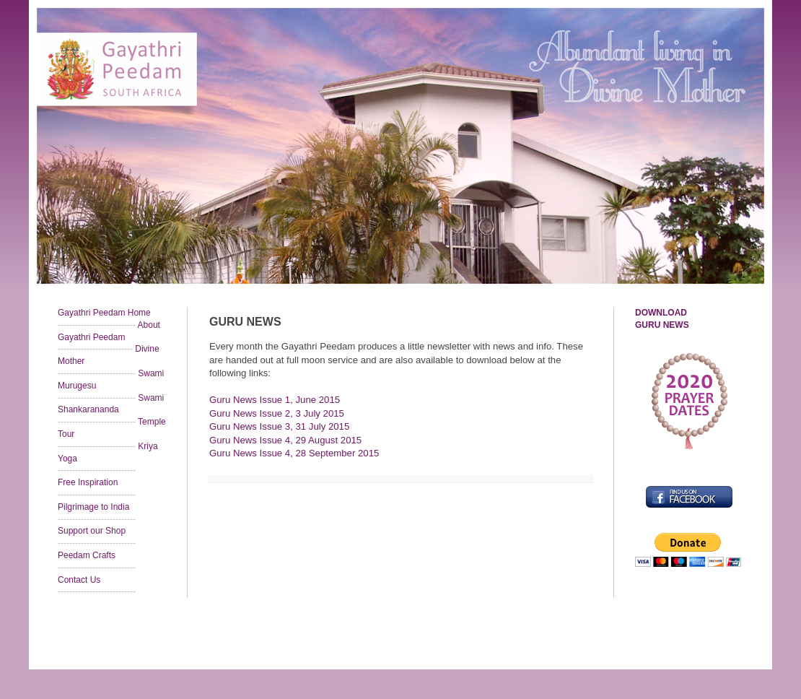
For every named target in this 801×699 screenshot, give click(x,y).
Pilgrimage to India (93, 507)
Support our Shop (92, 531)
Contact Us (79, 580)
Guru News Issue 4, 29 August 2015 (285, 440)
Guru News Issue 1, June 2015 (274, 399)
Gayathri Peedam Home (104, 313)
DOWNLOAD (661, 313)
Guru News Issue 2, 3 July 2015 (276, 413)
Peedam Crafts (86, 555)
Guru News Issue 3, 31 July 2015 (279, 426)
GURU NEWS (662, 325)
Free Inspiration (88, 482)
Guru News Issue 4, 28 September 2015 (294, 453)
